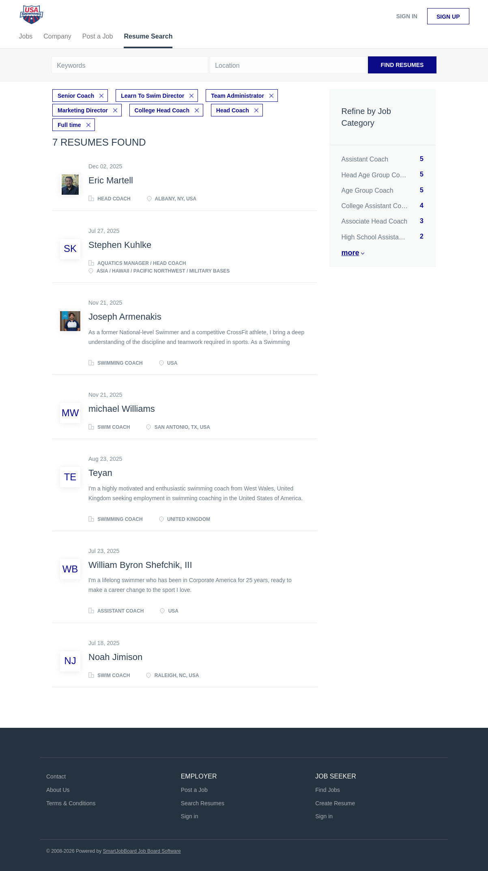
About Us (58, 790)
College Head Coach (162, 110)
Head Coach (232, 110)
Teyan (100, 473)
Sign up (448, 16)
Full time (69, 125)
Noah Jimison (115, 657)
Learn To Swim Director (152, 95)
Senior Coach (76, 95)
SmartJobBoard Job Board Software (142, 851)
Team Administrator (237, 95)
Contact (56, 776)
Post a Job (194, 790)
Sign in (406, 16)
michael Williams (121, 409)
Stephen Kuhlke (119, 245)
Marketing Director (83, 110)
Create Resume (335, 803)
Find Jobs (327, 790)
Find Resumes (402, 65)
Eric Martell (110, 180)
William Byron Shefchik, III (140, 565)
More (350, 253)
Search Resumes (202, 803)
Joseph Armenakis (124, 317)
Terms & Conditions (70, 803)
